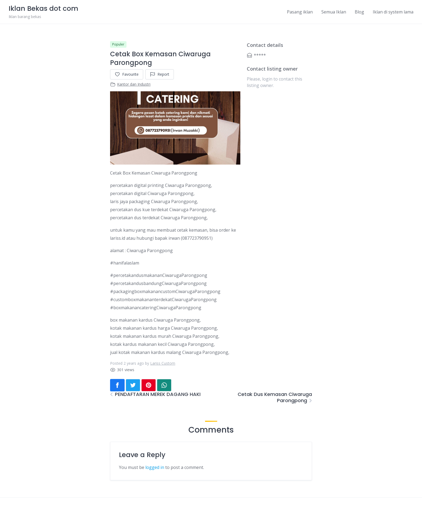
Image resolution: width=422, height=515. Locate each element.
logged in (154, 467)
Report (159, 74)
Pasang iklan (300, 12)
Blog (359, 12)
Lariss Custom (162, 363)
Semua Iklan (333, 12)
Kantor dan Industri (133, 84)
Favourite (127, 74)
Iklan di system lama (393, 12)
